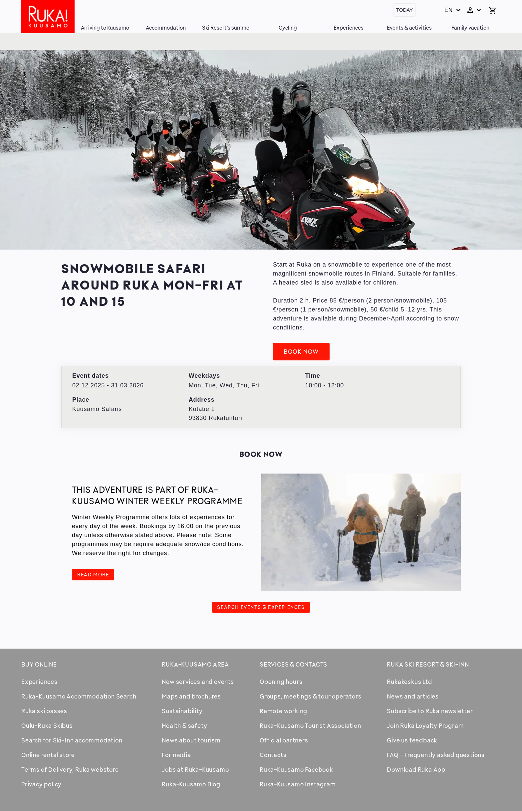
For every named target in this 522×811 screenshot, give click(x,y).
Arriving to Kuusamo (105, 27)
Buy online (39, 664)
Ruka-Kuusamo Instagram (298, 784)
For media (176, 754)
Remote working (283, 710)
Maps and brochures (191, 696)
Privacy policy (41, 784)
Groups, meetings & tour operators (310, 696)
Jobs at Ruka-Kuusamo (195, 769)
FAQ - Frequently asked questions (436, 754)
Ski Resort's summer (226, 27)
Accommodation (166, 27)
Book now (301, 351)
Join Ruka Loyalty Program (425, 725)
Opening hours (281, 681)
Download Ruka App (416, 769)
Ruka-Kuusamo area (195, 664)
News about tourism (191, 740)
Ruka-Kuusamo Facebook (296, 769)
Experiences (349, 27)
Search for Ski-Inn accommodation (72, 740)
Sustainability (182, 710)
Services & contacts (293, 664)
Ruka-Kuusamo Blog (191, 784)
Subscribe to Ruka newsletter (430, 710)
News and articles (413, 696)
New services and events (198, 681)
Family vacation (470, 27)
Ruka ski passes (44, 710)
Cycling (288, 27)
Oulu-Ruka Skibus (47, 725)
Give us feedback (412, 740)
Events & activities (409, 27)
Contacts (273, 754)
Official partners (284, 740)
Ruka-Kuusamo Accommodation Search (78, 696)
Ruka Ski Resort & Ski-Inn (428, 664)
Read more (93, 574)
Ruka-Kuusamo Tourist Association (310, 725)
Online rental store (48, 754)
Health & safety (184, 725)
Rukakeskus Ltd (409, 681)
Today (404, 10)
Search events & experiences (261, 607)
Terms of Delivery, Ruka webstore (70, 769)
